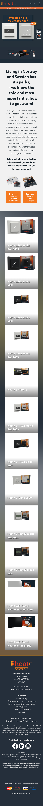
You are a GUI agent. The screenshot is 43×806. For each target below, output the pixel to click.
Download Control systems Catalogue (30, 197)
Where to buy (21, 698)
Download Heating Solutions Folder (21, 721)
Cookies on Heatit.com (21, 709)
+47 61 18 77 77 (23, 686)
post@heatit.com (25, 689)
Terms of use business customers (22, 701)
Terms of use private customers (21, 704)
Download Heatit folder (21, 718)
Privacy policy (21, 706)
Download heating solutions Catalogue (13, 197)
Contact (21, 712)
